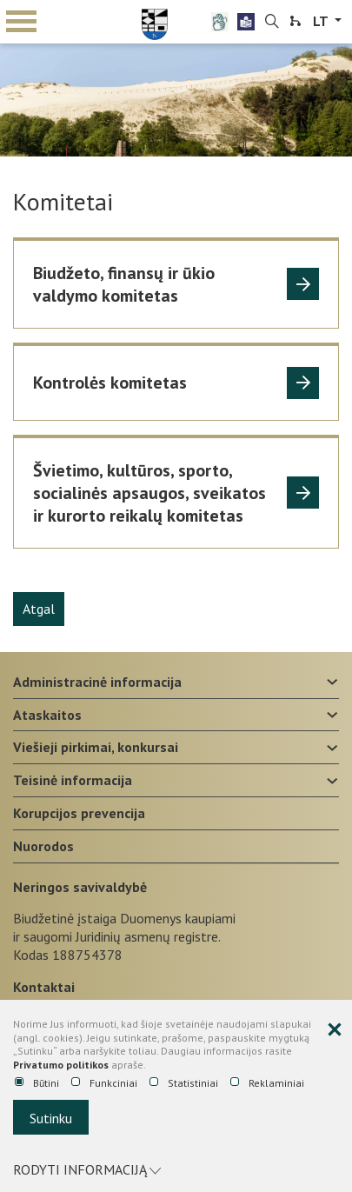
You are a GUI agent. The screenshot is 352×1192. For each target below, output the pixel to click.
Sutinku (51, 1118)
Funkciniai (104, 1083)
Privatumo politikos (61, 1064)
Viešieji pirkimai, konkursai (95, 747)
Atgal (39, 608)
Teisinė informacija (72, 780)
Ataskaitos (47, 714)
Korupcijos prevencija (79, 813)
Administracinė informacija (97, 681)
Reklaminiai (267, 1083)
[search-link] (272, 21)
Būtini (37, 1083)
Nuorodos (43, 846)
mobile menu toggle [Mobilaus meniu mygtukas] (21, 21)
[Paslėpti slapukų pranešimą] (335, 1030)
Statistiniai (183, 1083)
